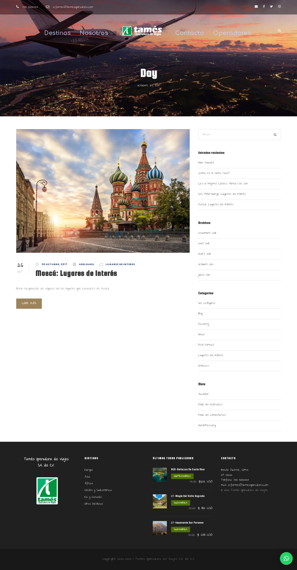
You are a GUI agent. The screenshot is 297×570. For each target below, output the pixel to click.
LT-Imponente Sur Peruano (187, 522)
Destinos (57, 33)
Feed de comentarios (212, 415)
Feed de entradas (210, 404)
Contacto (189, 33)
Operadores (232, 33)
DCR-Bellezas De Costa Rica (188, 469)
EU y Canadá (93, 497)
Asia (87, 477)
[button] (286, 558)
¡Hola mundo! (206, 163)
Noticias (203, 366)
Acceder (203, 394)
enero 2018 (204, 254)
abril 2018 (203, 243)
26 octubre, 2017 (54, 264)
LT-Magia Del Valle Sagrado (188, 496)
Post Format (206, 345)
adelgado (86, 264)
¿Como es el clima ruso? (214, 173)
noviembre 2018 (207, 233)
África (88, 483)
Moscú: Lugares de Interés (76, 273)
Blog (200, 313)
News (201, 334)
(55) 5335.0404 (30, 7)
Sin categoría (206, 303)
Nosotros (94, 33)
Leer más (29, 303)
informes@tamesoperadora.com (73, 7)
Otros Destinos (93, 504)
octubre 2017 (205, 264)
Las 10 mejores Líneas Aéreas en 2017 (223, 183)
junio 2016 (204, 275)
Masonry (203, 324)
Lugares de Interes (120, 264)
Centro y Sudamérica (98, 490)
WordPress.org (206, 425)
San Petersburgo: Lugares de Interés (222, 194)
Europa (88, 470)
